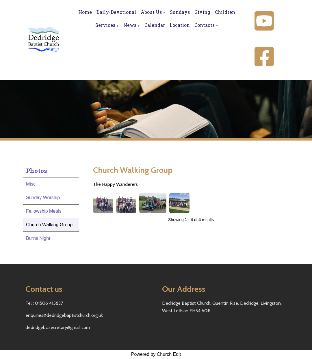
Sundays (180, 12)
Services (105, 25)
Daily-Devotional (116, 12)
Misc (31, 184)
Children (225, 12)
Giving (202, 12)
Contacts (204, 25)
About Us (151, 12)
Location (180, 25)
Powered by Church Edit (156, 354)
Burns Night (38, 238)
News (129, 25)
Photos (36, 171)
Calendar (154, 25)
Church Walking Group (49, 224)
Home (85, 12)
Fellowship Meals (44, 211)
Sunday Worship (43, 197)
